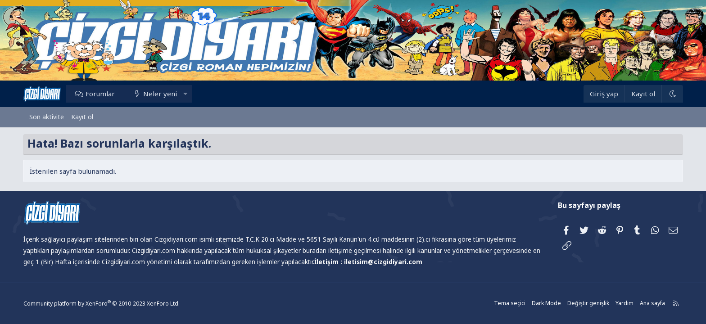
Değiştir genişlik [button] (581, 303)
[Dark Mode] (666, 94)
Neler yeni (167, 93)
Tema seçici (504, 303)
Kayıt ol (82, 116)
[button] (192, 93)
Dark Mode (539, 303)
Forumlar (106, 93)
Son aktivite (46, 116)
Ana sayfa (644, 303)
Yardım (616, 303)
